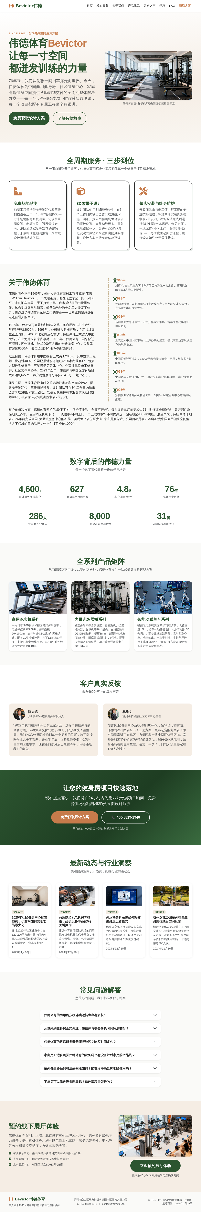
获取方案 (185, 5)
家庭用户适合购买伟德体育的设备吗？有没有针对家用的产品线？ (89, 1055)
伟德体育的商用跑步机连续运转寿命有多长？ (75, 1015)
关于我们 (118, 5)
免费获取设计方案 (29, 118)
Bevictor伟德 (25, 5)
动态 (162, 5)
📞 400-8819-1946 (125, 817)
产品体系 (134, 5)
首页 (90, 5)
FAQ (172, 5)
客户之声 (149, 5)
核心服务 (102, 5)
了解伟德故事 (69, 118)
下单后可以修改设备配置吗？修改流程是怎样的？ (78, 1081)
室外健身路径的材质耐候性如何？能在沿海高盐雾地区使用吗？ (88, 1068)
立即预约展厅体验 (155, 1166)
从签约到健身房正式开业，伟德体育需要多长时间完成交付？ (86, 1028)
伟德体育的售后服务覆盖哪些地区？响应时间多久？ (80, 1041)
